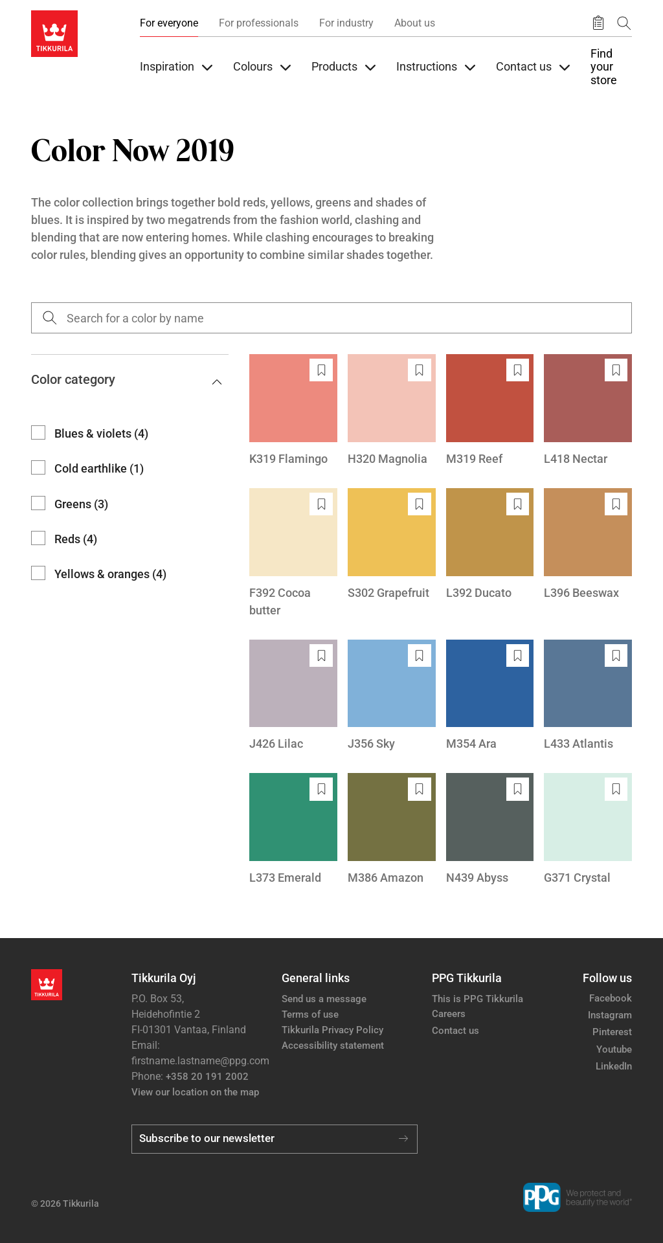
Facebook (610, 998)
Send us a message (324, 999)
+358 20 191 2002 (207, 1076)
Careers (449, 1014)
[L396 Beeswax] (588, 544)
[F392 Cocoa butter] (293, 553)
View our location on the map (195, 1092)
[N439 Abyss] (490, 829)
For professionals (258, 23)
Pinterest (612, 1032)
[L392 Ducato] (490, 544)
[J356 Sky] (392, 696)
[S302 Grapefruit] (392, 544)
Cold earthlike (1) (99, 468)
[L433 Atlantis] (588, 696)
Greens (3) (81, 504)
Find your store (603, 67)
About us (414, 23)
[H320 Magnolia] (392, 410)
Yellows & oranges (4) (110, 574)
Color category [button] (126, 379)
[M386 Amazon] (392, 829)
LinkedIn (614, 1066)
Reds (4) (75, 539)
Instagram (610, 1015)
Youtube (614, 1049)
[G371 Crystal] (588, 829)
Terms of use (310, 1014)
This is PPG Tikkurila (477, 999)
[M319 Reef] (490, 410)
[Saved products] (598, 23)
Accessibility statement (333, 1045)
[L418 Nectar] (588, 410)
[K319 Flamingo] (293, 410)
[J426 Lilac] (293, 696)
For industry (346, 23)
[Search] (624, 23)
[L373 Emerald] (293, 829)
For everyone (169, 23)
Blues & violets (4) (101, 433)
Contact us (455, 1030)
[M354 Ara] (490, 696)
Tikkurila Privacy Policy (332, 1030)
